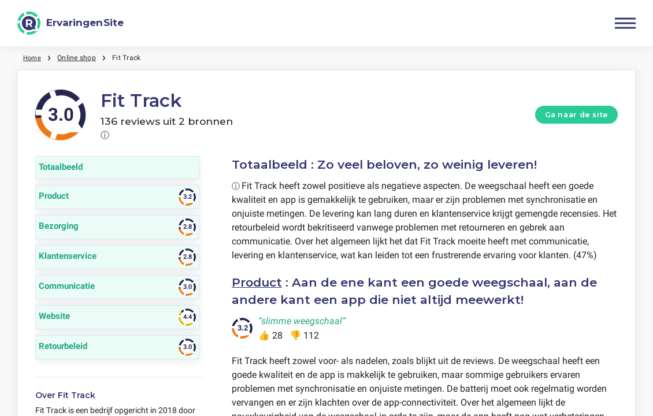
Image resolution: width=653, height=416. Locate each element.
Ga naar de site (577, 114)
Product (258, 282)
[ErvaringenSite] (70, 23)
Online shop (78, 58)
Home (33, 58)
